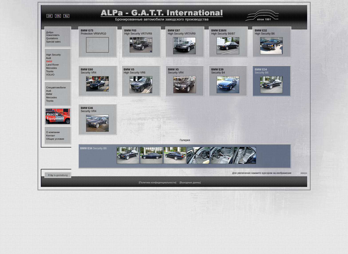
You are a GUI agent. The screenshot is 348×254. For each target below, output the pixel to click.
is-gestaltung (60, 175)
